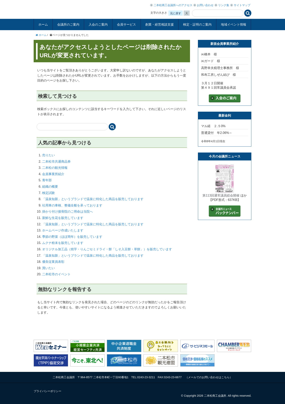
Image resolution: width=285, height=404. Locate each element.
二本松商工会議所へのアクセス (173, 5)
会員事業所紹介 (53, 174)
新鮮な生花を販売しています (62, 218)
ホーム (43, 24)
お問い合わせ (205, 5)
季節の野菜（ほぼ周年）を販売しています (72, 236)
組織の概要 (50, 186)
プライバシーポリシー (47, 391)
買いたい (48, 268)
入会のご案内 (98, 24)
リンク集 (223, 5)
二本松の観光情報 (54, 167)
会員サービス (126, 24)
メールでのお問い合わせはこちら (209, 377)
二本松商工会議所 (67, 9)
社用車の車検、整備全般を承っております (72, 205)
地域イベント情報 (233, 24)
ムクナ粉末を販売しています (62, 243)
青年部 (47, 180)
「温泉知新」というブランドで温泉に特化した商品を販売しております (92, 199)
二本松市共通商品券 (56, 161)
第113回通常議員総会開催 (220, 195)
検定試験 (48, 193)
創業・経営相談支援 (159, 24)
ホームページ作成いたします (62, 230)
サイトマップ (242, 5)
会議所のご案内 (68, 24)
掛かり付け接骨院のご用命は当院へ (67, 211)
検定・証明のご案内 (197, 24)
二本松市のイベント (56, 274)
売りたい (48, 155)
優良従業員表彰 (53, 261)
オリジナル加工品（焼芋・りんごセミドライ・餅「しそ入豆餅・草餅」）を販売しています (107, 249)
